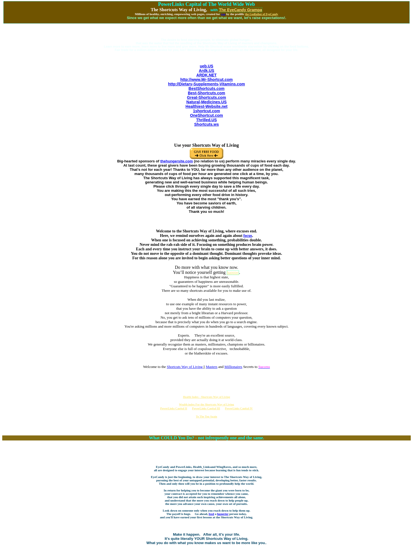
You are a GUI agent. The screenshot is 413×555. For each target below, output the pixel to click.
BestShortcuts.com (206, 88)
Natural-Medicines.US (206, 102)
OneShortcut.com (206, 115)
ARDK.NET (206, 75)
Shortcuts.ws (206, 124)
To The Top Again (206, 416)
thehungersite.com (176, 161)
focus (247, 236)
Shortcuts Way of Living (185, 367)
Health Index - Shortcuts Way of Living (206, 396)
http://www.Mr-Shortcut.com (206, 79)
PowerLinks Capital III (206, 408)
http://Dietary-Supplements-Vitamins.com (206, 84)
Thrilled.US (206, 120)
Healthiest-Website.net (206, 106)
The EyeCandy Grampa (240, 10)
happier (233, 272)
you (223, 14)
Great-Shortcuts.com (206, 97)
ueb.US (206, 66)
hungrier (223, 514)
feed (211, 514)
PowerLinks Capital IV (239, 408)
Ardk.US (206, 70)
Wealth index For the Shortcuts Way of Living (206, 404)
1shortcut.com (206, 111)
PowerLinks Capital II (173, 408)
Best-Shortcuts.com (206, 93)
